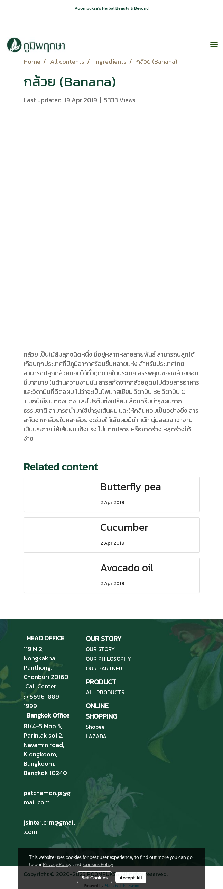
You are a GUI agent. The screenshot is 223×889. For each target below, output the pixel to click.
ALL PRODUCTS (105, 692)
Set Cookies (95, 877)
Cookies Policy (98, 864)
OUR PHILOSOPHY (108, 658)
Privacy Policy (57, 864)
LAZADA (96, 736)
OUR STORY (100, 649)
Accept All (131, 877)
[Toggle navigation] (214, 45)
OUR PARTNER (104, 668)
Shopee (95, 726)
